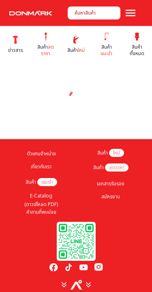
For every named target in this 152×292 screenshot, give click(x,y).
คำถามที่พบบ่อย (41, 212)
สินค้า (110, 153)
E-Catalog (41, 196)
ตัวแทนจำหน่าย (41, 153)
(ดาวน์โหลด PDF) (41, 204)
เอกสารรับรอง (110, 183)
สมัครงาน (110, 196)
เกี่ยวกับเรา (41, 166)
